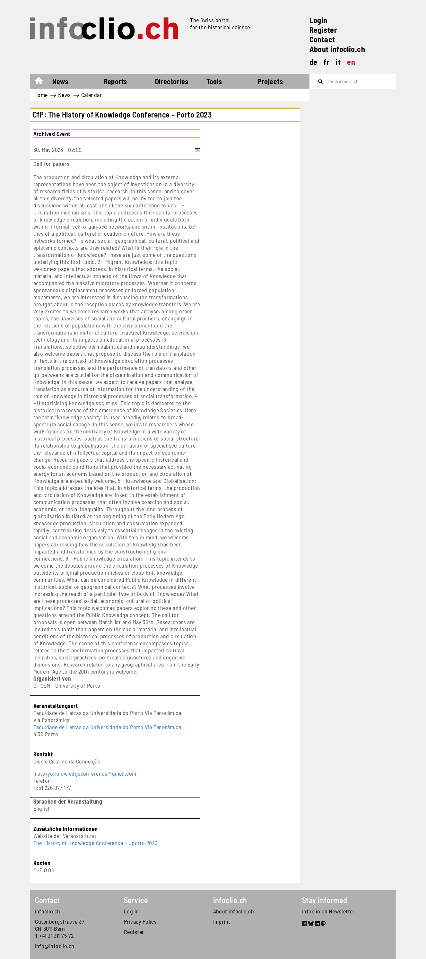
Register (323, 29)
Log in (131, 911)
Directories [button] (171, 81)
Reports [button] (115, 81)
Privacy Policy (140, 921)
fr (326, 61)
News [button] (60, 81)
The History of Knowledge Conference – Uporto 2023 (95, 842)
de (313, 61)
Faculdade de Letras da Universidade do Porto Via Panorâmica (107, 726)
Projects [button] (270, 81)
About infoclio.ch (337, 49)
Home (41, 82)
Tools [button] (214, 81)
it (338, 61)
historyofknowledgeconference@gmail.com (84, 773)
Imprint (221, 921)
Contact (322, 39)
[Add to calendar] (197, 149)
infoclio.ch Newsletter (328, 911)
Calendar (91, 94)
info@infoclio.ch (54, 945)
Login (318, 20)
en (351, 61)
